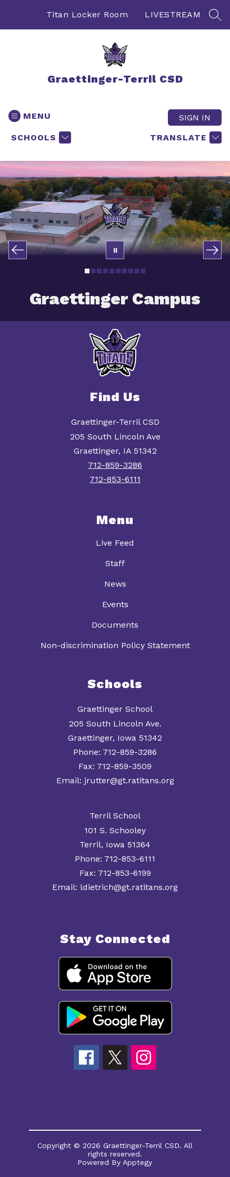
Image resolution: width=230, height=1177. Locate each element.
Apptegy (137, 1162)
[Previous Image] (17, 250)
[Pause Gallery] (115, 250)
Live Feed (115, 543)
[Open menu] (29, 115)
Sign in (195, 117)
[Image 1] (87, 271)
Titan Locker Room (87, 14)
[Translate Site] (184, 137)
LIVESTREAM (173, 14)
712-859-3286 (115, 465)
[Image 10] (143, 271)
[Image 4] (105, 271)
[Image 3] (99, 271)
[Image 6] (118, 271)
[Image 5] (111, 271)
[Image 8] (130, 271)
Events (115, 604)
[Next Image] (212, 250)
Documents (115, 625)
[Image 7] (124, 271)
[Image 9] (137, 271)
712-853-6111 (115, 479)
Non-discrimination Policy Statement (115, 645)
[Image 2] (93, 271)
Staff (115, 563)
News (115, 584)
